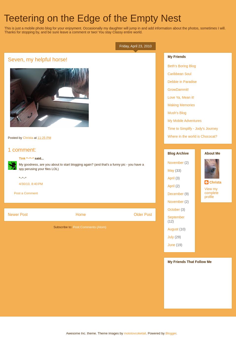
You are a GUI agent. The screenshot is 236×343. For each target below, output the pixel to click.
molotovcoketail (135, 333)
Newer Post (18, 214)
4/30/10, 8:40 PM (31, 184)
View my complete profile (212, 193)
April (171, 178)
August (173, 229)
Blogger (170, 333)
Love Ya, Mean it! (181, 97)
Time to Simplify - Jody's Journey (193, 129)
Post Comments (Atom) (89, 227)
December (176, 194)
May (171, 170)
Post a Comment (26, 193)
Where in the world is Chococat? (192, 136)
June (171, 245)
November (176, 163)
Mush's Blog (177, 113)
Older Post (143, 214)
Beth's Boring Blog (182, 66)
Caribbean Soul (180, 74)
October (174, 209)
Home (81, 214)
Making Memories (181, 105)
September (176, 217)
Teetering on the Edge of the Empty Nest (92, 18)
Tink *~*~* (26, 158)
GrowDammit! (178, 90)
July (171, 237)
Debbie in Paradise (182, 82)
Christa (215, 182)
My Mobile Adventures (185, 121)
